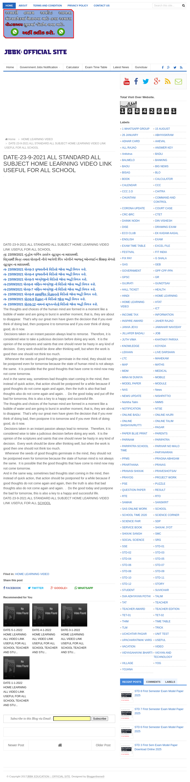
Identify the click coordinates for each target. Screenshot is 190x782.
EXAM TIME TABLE (134, 245)
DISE (125, 227)
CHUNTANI (129, 197)
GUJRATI (127, 283)
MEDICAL (161, 370)
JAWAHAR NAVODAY (168, 327)
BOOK (126, 179)
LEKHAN (127, 352)
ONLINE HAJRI (164, 414)
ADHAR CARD (131, 141)
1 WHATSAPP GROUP (136, 128)
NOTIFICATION (131, 408)
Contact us (101, 5)
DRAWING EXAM (165, 227)
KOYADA (160, 346)
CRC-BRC (128, 214)
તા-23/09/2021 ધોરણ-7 (18, 289)
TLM (124, 627)
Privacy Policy (78, 5)
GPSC (126, 277)
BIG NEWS (161, 166)
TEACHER (161, 602)
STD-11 (159, 577)
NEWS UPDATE (131, 396)
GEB (158, 264)
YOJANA (127, 669)
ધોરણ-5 (29, 279)
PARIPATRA (162, 439)
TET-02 (159, 615)
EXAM (159, 239)
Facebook (12, 588)
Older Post (103, 745)
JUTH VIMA (129, 339)
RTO (158, 496)
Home (9, 5)
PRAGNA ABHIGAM (167, 458)
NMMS (159, 402)
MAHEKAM (162, 358)
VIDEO (159, 646)
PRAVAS (160, 464)
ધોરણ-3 (29, 269)
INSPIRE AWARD (132, 320)
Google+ (59, 588)
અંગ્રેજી (40, 279)
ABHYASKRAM (164, 135)
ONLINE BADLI (131, 414)
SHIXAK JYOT (163, 527)
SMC (158, 533)
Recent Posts (131, 682)
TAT (124, 602)
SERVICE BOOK (132, 527)
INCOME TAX (130, 314)
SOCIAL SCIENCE (133, 539)
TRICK (159, 627)
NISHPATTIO (163, 396)
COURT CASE (163, 208)
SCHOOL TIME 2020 (134, 515)
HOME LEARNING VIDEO (32, 574)
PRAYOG (127, 477)
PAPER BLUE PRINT (134, 433)
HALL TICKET (130, 289)
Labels (170, 682)
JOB (157, 333)
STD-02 (126, 552)
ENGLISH (128, 239)
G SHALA (161, 258)
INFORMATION (164, 314)
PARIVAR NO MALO (167, 446)
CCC (158, 185)
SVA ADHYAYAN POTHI (136, 596)
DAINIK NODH (131, 220)
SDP (158, 521)
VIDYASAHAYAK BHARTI (137, 652)
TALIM (159, 596)
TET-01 (126, 615)
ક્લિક (76, 269)
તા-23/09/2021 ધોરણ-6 (18, 284)
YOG (158, 663)
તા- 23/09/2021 (13, 269)
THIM (125, 621)
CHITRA (160, 191)
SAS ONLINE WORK (134, 508)
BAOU (126, 166)
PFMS (125, 458)
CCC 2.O (127, 191)
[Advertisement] (59, 105)
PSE (124, 483)
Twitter (36, 588)
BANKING (161, 160)
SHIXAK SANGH (132, 533)
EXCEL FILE (162, 245)
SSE (124, 546)
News (158, 389)
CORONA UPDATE (133, 208)
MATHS (159, 364)
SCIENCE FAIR (131, 521)
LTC (124, 358)
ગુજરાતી (40, 269)
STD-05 (159, 558)
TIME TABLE (162, 621)
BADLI (159, 153)
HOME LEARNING (166, 295)
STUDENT (128, 590)
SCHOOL (160, 508)
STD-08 (126, 571)
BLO (157, 172)
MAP (125, 364)
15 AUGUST (162, 128)
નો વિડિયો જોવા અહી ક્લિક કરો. (74, 284)
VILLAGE (127, 663)
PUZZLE (160, 483)
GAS (125, 264)
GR (157, 277)
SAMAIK (127, 502)
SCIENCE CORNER (167, 515)
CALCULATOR (164, 179)
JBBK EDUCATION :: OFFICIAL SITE (48, 776)
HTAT (158, 302)
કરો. (83, 269)
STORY (159, 583)
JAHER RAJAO (164, 320)
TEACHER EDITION (167, 609)
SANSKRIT (161, 502)
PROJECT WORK (165, 477)
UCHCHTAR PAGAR (134, 633)
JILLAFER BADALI (133, 333)
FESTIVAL (128, 252)
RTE (124, 496)
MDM (125, 370)
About (23, 5)
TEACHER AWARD (133, 609)
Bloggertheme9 (95, 776)
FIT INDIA (161, 252)
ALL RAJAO (129, 147)
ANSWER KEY (164, 147)
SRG (158, 539)
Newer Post (16, 745)
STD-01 (159, 546)
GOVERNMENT (131, 270)
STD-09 (159, 571)
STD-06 (126, 565)
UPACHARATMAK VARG (137, 640)
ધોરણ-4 (29, 274)
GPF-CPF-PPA (164, 270)
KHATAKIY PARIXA (166, 339)
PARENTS (161, 433)
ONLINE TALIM (164, 421)
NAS (125, 389)
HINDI (125, 295)
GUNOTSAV (162, 283)
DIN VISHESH (163, 220)
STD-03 (159, 552)
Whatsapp (84, 588)
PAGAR (159, 427)
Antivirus (127, 153)
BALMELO (128, 160)
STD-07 (159, 565)
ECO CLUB (129, 233)
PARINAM (128, 439)
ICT (157, 308)
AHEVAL (160, 141)
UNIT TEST (162, 633)
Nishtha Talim (130, 402)
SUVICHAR (162, 590)
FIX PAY (127, 258)
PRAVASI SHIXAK (133, 471)
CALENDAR (129, 185)
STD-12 (126, 583)
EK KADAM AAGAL (166, 233)
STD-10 (126, 577)
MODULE (160, 383)
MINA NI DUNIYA (132, 377)
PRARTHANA (130, 464)
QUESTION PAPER (134, 489)
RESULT (160, 489)
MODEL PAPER (131, 383)
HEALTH (160, 289)
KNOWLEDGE (130, 346)
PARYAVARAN (163, 452)
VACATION (128, 646)
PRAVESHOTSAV (165, 471)
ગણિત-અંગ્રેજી (43, 284)
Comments (153, 682)
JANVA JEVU (130, 327)
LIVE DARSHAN (165, 352)
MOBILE (160, 377)
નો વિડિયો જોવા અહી (59, 269)
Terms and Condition (47, 5)
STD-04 (126, 558)
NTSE (158, 408)
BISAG (126, 172)
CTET (158, 214)
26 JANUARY (130, 135)
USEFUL (160, 640)
